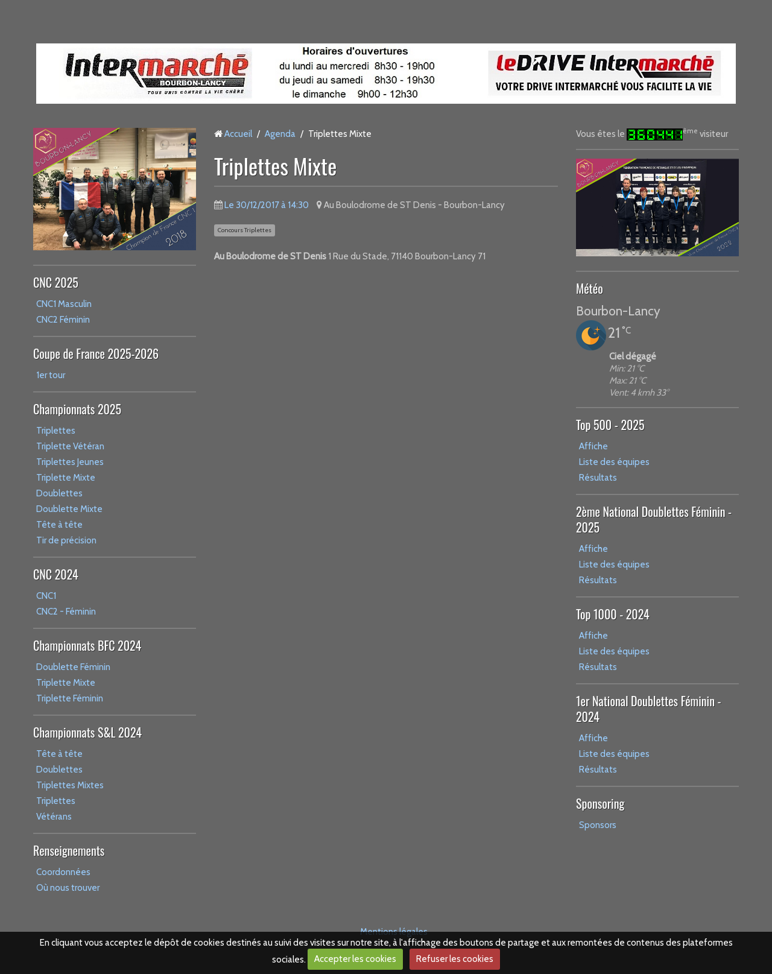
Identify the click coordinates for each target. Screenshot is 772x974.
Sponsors (597, 825)
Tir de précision (66, 540)
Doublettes (59, 493)
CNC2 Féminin (63, 319)
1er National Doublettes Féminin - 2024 (648, 709)
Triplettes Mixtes (70, 785)
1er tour (50, 375)
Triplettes (55, 430)
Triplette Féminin (69, 698)
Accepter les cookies (355, 958)
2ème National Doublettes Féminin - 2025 (654, 519)
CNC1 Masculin (64, 304)
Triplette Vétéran (70, 446)
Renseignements (68, 850)
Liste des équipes (614, 462)
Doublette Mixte (69, 509)
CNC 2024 (55, 574)
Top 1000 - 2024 (613, 614)
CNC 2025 (55, 282)
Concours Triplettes (244, 230)
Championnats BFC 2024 (87, 645)
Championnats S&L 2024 (87, 732)
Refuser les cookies (454, 958)
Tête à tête (59, 524)
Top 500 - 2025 (610, 425)
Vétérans (54, 816)
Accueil (238, 133)
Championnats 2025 (77, 409)
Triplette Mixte (65, 477)
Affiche (593, 446)
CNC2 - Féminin (66, 611)
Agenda (280, 133)
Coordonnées (63, 872)
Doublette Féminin (73, 667)
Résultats (598, 477)
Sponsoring (600, 803)
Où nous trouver (68, 887)
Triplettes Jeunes (70, 462)
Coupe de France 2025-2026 (96, 353)
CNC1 (46, 595)
